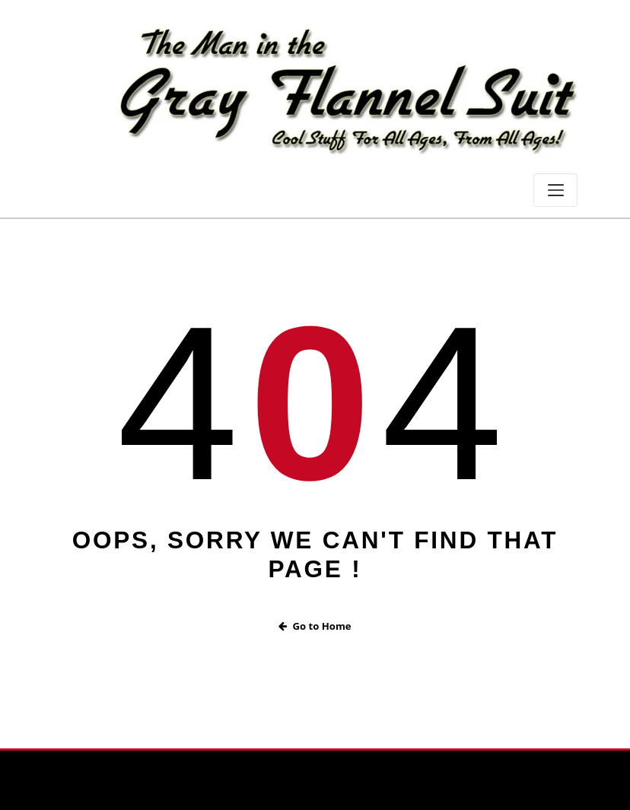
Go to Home (314, 626)
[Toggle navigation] (555, 190)
